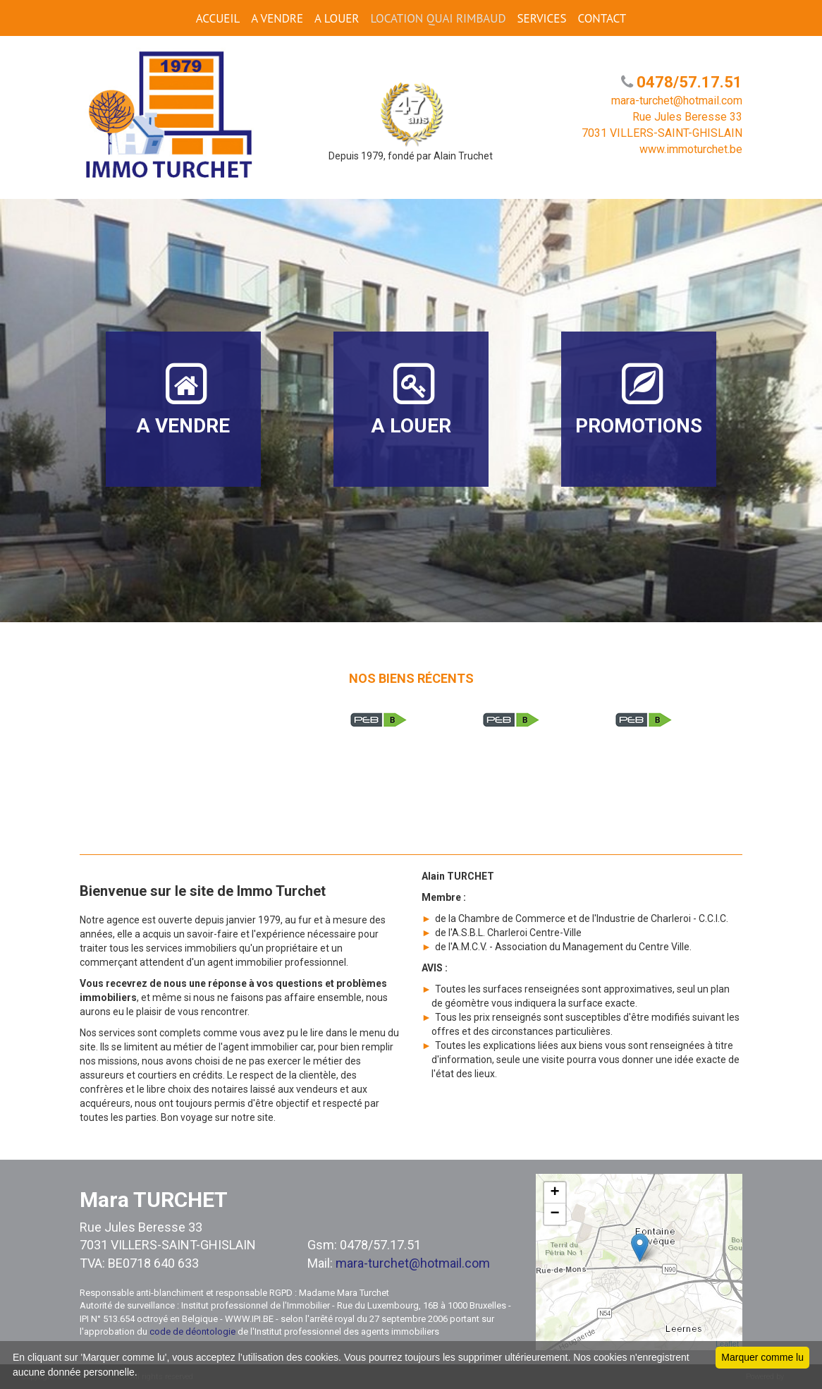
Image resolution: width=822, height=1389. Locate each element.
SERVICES (542, 18)
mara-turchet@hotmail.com (413, 1263)
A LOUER (336, 18)
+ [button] (555, 1192)
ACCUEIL (218, 18)
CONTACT (601, 18)
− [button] (555, 1214)
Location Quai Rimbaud (437, 18)
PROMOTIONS (638, 399)
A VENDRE (277, 18)
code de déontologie (192, 1331)
